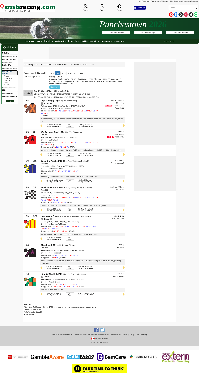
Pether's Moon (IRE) (49, 106)
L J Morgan (120, 132)
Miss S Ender (119, 216)
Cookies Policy (115, 334)
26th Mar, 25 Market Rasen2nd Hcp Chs (54, 181)
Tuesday (7, 76)
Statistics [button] (94, 41)
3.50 (69, 73)
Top (10, 101)
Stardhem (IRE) (48, 245)
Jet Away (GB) (46, 193)
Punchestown (30, 41)
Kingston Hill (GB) (48, 279)
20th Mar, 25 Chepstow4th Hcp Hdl (54, 209)
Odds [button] (85, 41)
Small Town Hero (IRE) (52, 187)
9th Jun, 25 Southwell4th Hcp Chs (85, 181)
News (78, 41)
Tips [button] (72, 41)
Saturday (7, 85)
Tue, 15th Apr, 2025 (78, 64)
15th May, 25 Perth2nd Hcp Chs (85, 154)
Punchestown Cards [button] (116, 33)
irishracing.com (31, 64)
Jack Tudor (120, 189)
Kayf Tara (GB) (47, 137)
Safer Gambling (141, 334)
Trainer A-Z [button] (106, 41)
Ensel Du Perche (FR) (51, 161)
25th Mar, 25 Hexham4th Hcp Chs (54, 238)
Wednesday (8, 78)
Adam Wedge (119, 134)
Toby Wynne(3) (118, 276)
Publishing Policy (128, 334)
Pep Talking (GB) (49, 100)
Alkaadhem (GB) (47, 250)
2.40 (57, 73)
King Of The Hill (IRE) (51, 274)
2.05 (51, 73)
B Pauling (120, 245)
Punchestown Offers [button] (180, 33)
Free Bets (139, 8)
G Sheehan (119, 103)
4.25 (75, 73)
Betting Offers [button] (61, 41)
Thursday (7, 80)
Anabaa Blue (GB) (48, 166)
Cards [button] (40, 41)
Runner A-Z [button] (119, 41)
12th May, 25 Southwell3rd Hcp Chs (85, 209)
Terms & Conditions (90, 334)
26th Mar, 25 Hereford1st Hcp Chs (54, 125)
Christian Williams (117, 187)
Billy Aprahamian (118, 100)
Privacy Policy (103, 334)
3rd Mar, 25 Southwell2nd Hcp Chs (54, 154)
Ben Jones (120, 247)
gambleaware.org (99, 338)
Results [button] (49, 41)
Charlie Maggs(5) (118, 163)
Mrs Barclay (120, 161)
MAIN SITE (169, 41)
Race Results (61, 64)
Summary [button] (54, 87)
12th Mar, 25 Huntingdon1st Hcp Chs (54, 267)
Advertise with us (66, 334)
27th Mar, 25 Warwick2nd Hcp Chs (54, 294)
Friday (6, 82)
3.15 (64, 73)
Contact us (78, 334)
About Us (55, 334)
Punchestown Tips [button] (148, 33)
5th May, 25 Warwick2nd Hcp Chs (85, 125)
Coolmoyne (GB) (49, 216)
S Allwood (121, 274)
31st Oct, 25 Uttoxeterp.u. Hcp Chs (85, 267)
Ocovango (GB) (47, 221)
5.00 (81, 73)
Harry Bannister (118, 218)
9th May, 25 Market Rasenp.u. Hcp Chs (85, 294)
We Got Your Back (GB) (52, 132)
